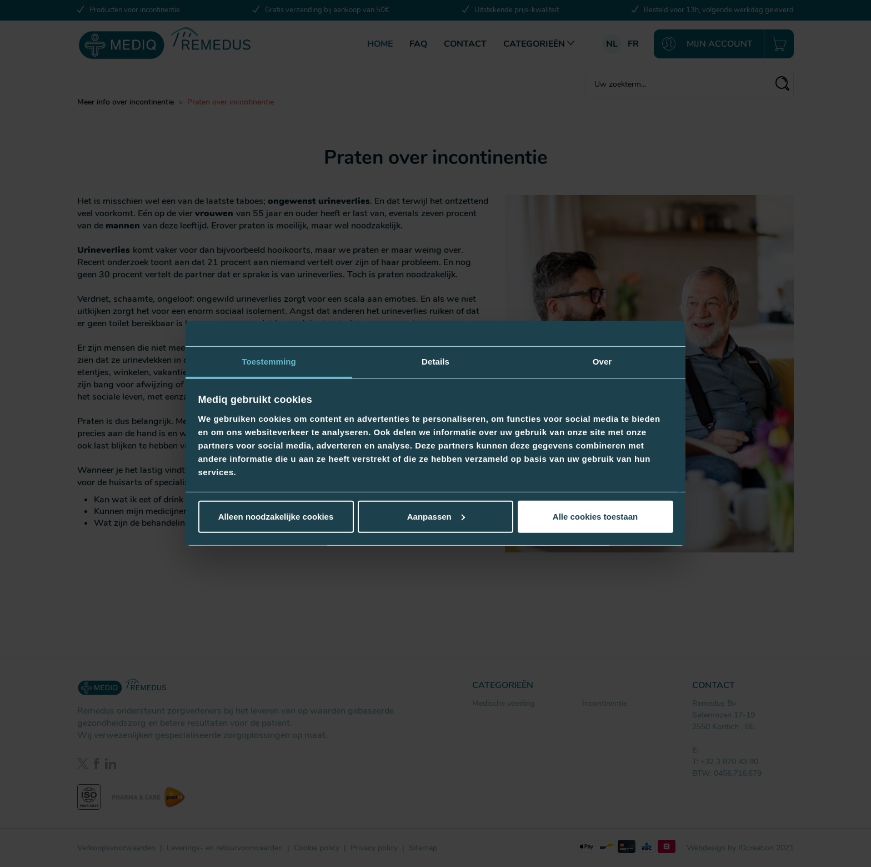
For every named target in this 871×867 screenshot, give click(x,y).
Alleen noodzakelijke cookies (276, 516)
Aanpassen (436, 516)
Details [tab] (435, 361)
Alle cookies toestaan (595, 516)
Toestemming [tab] (269, 361)
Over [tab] (602, 361)
